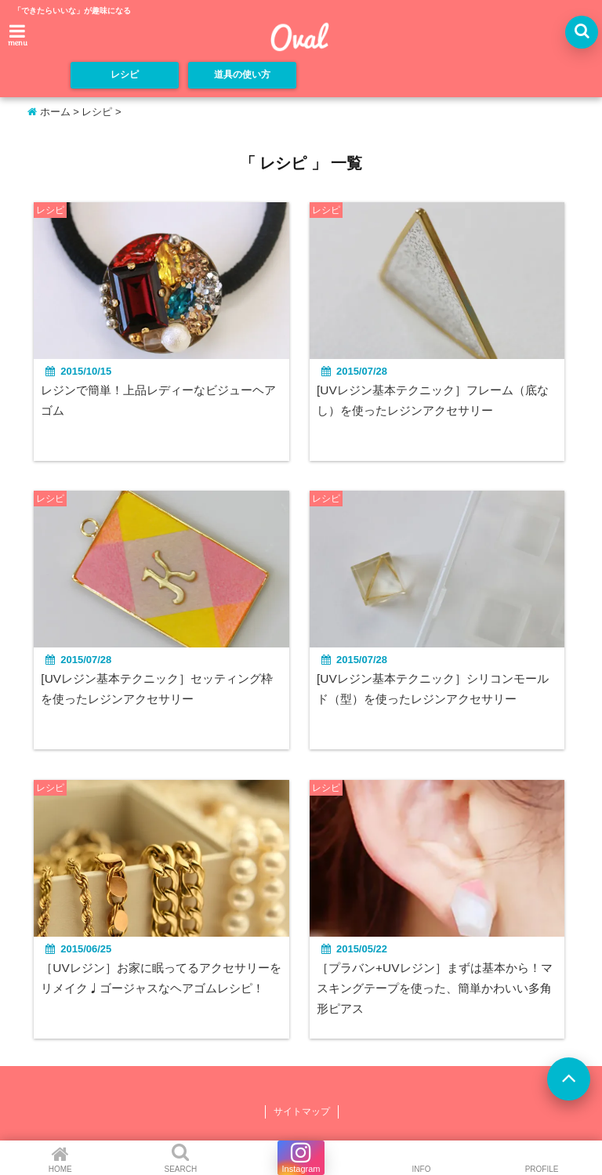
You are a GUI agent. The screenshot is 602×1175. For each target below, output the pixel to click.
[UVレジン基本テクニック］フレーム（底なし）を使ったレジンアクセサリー (438, 401)
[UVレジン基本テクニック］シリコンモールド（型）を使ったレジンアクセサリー (438, 691)
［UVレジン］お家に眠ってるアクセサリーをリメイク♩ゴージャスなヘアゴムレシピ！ (158, 991)
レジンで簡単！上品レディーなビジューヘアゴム (156, 401)
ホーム (49, 112)
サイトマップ (302, 1114)
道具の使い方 (242, 76)
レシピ (125, 76)
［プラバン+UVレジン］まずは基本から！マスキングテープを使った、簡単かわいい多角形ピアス (440, 991)
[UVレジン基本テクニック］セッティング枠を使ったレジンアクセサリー (160, 691)
